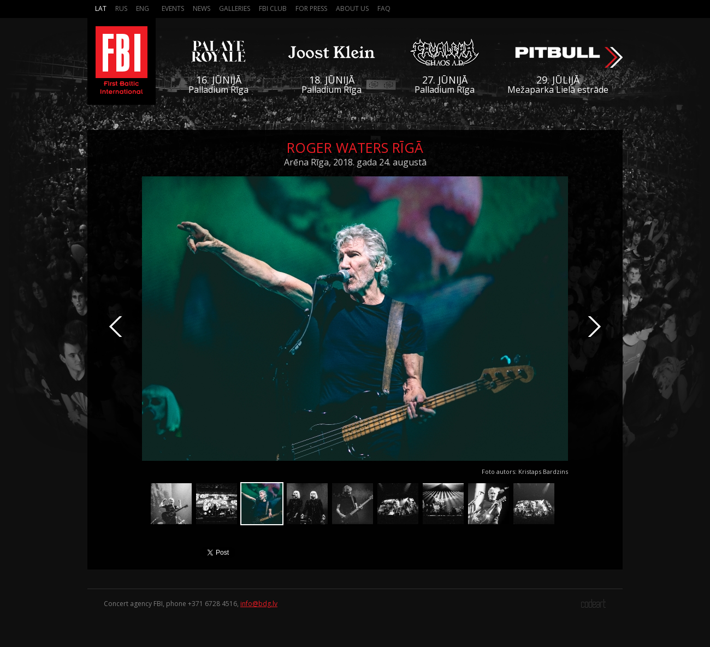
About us (352, 8)
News (201, 8)
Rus (121, 8)
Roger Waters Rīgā (355, 147)
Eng (142, 8)
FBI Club (273, 8)
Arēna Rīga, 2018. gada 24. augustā (355, 162)
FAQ (383, 8)
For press (311, 8)
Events (173, 8)
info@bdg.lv (258, 603)
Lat (100, 8)
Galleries (234, 8)
